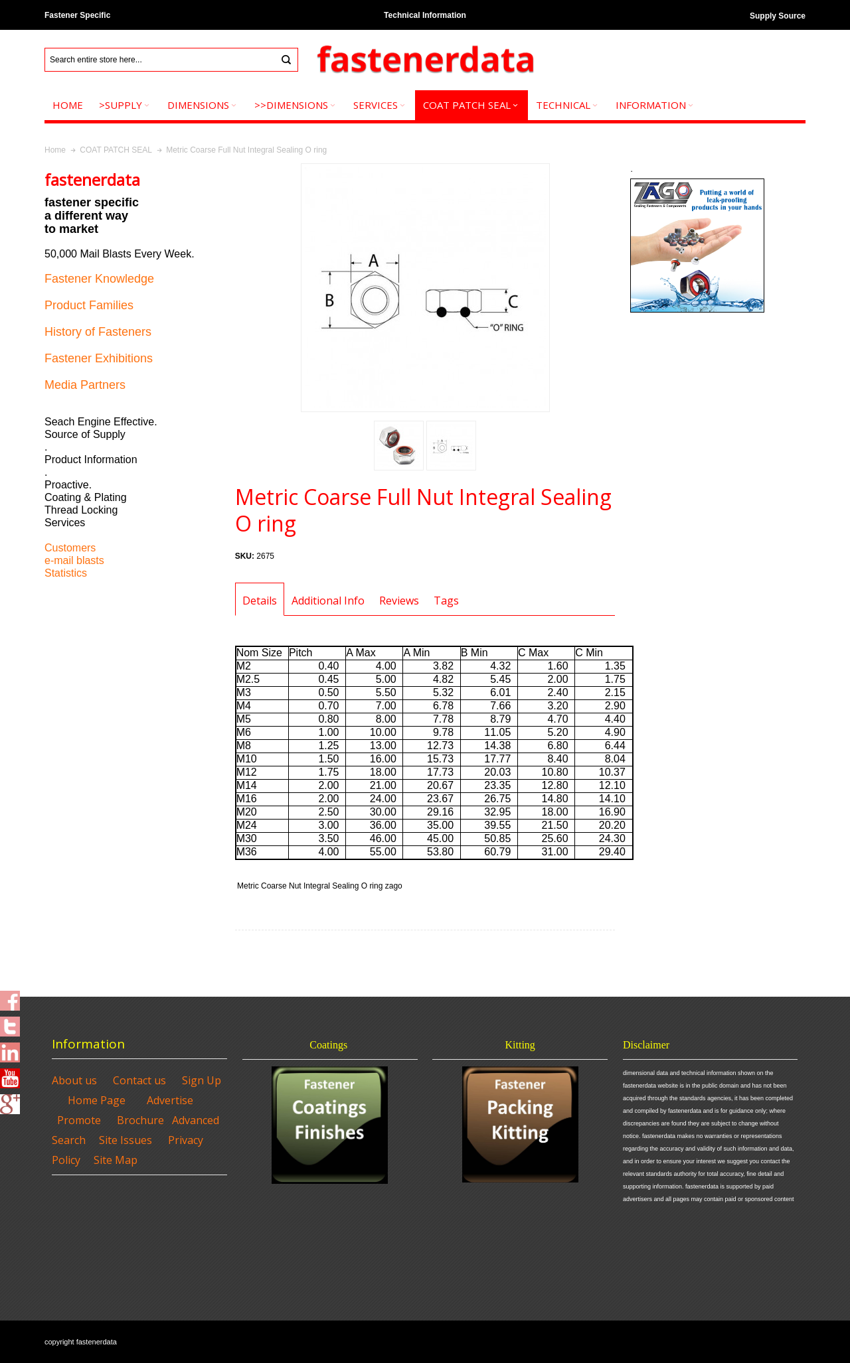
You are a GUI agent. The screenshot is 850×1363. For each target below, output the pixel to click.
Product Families (88, 305)
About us (74, 1080)
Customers (70, 547)
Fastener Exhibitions (98, 358)
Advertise (170, 1100)
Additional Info (328, 600)
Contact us (139, 1080)
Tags (446, 600)
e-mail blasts (74, 560)
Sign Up (201, 1080)
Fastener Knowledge (99, 278)
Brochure (140, 1120)
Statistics (65, 573)
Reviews (399, 600)
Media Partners (85, 385)
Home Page (97, 1100)
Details (259, 600)
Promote (79, 1120)
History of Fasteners (97, 331)
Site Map (115, 1160)
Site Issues (125, 1140)
